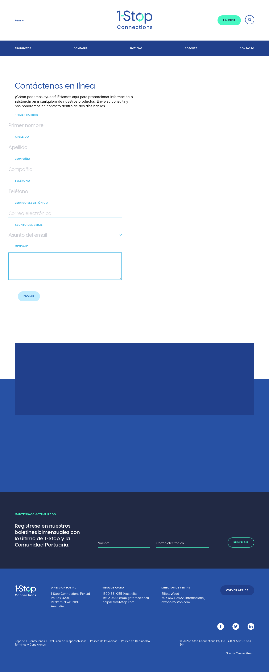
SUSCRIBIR (241, 542)
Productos (23, 48)
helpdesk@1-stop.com (118, 602)
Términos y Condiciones (30, 644)
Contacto (247, 48)
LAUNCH (229, 20)
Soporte (191, 48)
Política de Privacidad (103, 641)
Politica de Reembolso (135, 641)
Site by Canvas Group (240, 653)
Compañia (81, 48)
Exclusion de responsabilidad (68, 641)
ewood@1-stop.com (175, 602)
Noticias (136, 48)
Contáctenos (37, 641)
